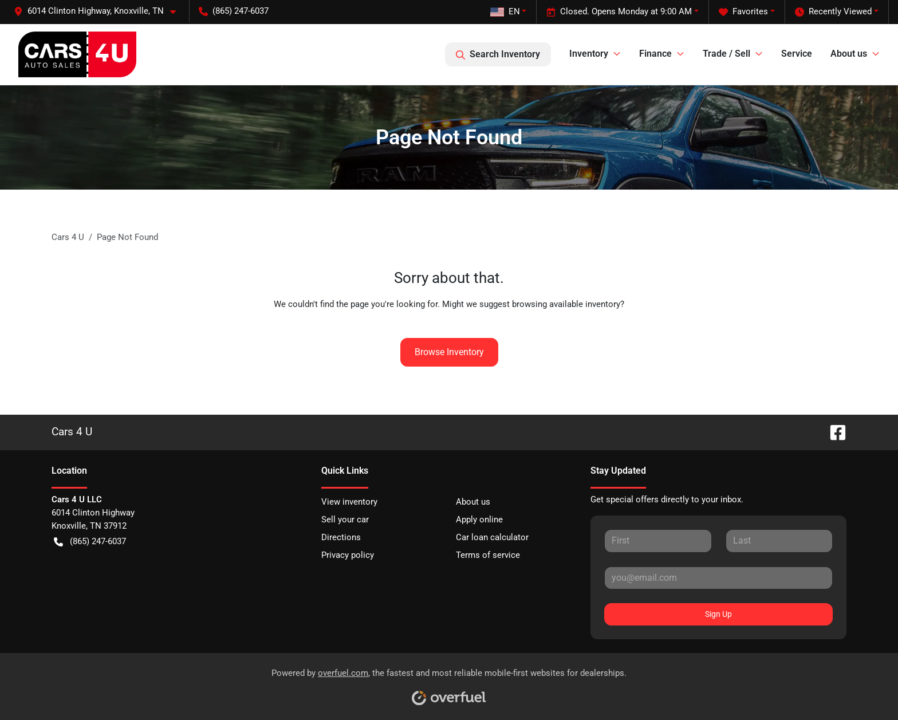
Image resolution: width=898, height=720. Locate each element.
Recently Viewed (833, 11)
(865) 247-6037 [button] (234, 11)
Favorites (743, 11)
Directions (341, 537)
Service (796, 53)
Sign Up (718, 614)
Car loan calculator (492, 537)
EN (505, 11)
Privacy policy (347, 555)
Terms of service (488, 555)
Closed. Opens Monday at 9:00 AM (619, 11)
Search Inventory (498, 54)
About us (473, 502)
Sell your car (345, 519)
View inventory (349, 502)
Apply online (479, 519)
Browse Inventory (449, 352)
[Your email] (718, 577)
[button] (99, 11)
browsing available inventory (566, 304)
